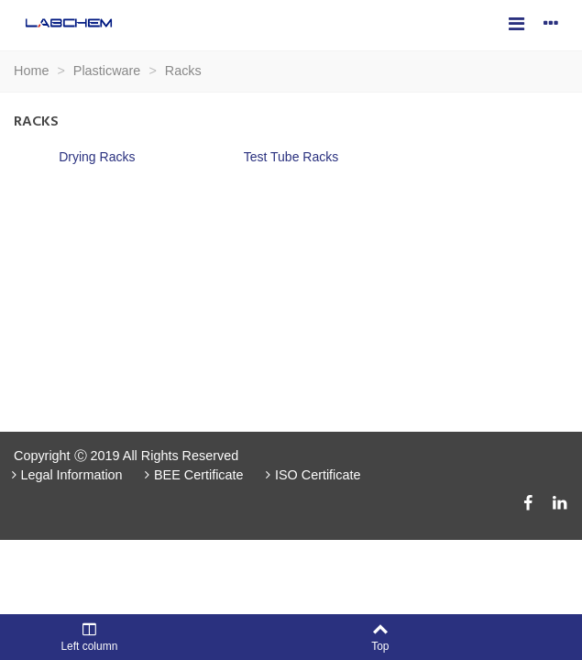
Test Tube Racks (291, 156)
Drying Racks (97, 156)
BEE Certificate (192, 475)
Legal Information (65, 475)
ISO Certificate (311, 475)
